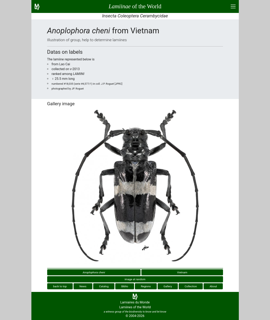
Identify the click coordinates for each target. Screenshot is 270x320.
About (213, 286)
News (82, 286)
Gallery (167, 286)
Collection (191, 286)
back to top (60, 286)
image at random (135, 279)
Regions (146, 286)
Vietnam (182, 272)
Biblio (124, 286)
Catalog (104, 286)
